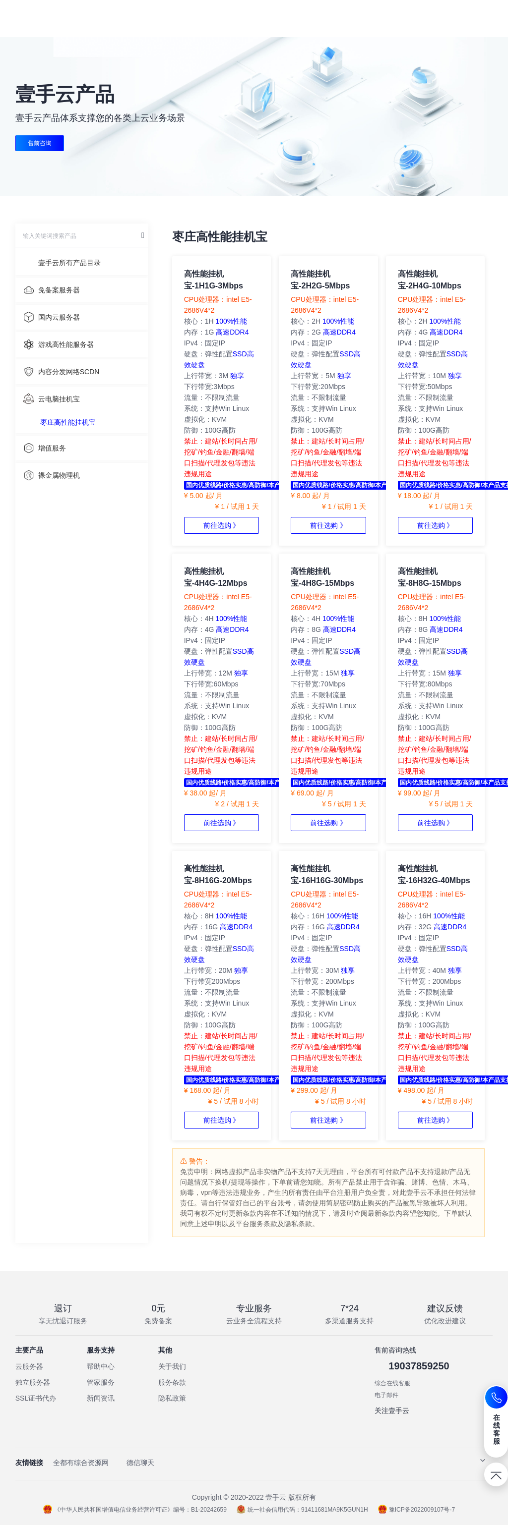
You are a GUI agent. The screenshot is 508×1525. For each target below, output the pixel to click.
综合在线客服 (392, 1383)
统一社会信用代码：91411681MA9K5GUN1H (302, 1509)
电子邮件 (386, 1395)
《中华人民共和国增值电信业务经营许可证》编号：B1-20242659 (135, 1509)
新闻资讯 (101, 1398)
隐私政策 (172, 1398)
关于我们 (172, 1366)
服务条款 (172, 1382)
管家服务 (101, 1382)
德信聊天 (140, 1463)
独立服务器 (32, 1382)
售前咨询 (40, 143)
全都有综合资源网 (81, 1463)
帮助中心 (101, 1366)
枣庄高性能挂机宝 (68, 422)
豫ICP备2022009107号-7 (416, 1509)
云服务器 (29, 1366)
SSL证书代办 (35, 1398)
